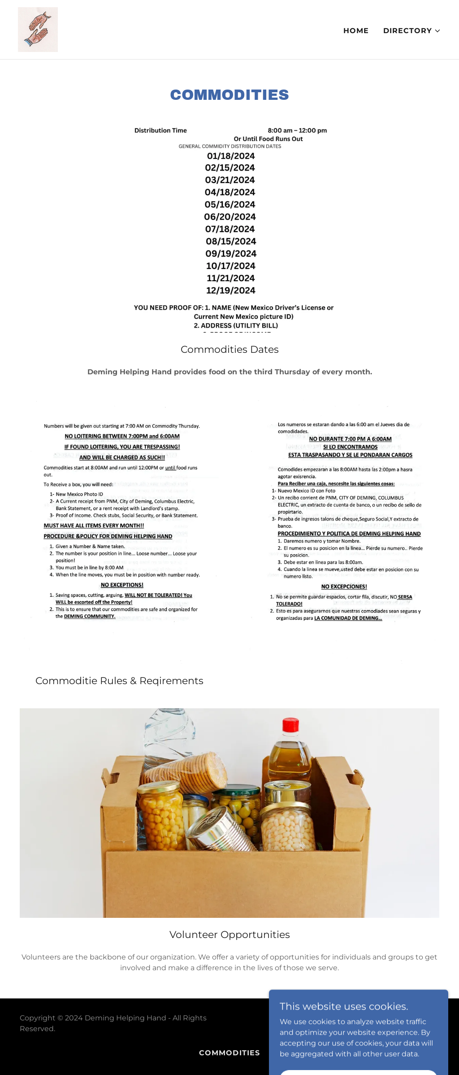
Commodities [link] (229, 1053)
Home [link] (356, 30)
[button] (412, 31)
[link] (38, 29)
